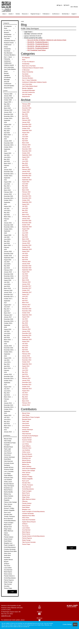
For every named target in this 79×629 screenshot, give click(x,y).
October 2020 (26, 224)
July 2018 (25, 274)
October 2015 (26, 337)
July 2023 (25, 159)
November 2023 (26, 151)
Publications (46, 13)
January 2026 (26, 106)
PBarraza (24, 501)
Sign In (59, 5)
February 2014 (26, 378)
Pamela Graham (26, 503)
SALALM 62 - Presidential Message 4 (37, 48)
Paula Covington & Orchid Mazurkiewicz (33, 511)
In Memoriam (26, 70)
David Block (25, 431)
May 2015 (25, 347)
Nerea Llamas (26, 534)
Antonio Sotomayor (27, 429)
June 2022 (25, 183)
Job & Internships (27, 84)
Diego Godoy (26, 497)
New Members (26, 76)
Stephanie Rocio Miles (28, 515)
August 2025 (25, 112)
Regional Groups (36, 13)
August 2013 (25, 390)
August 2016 (25, 317)
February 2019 (26, 261)
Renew (76, 6)
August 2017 (25, 294)
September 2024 (27, 130)
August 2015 (25, 341)
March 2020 (25, 239)
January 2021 (26, 218)
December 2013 (26, 382)
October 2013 (26, 386)
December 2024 (26, 124)
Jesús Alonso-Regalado (29, 468)
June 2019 (25, 255)
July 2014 (25, 368)
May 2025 (25, 114)
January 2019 (26, 263)
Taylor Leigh (25, 421)
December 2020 (26, 220)
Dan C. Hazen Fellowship (29, 80)
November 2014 (26, 360)
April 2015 (25, 349)
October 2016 (26, 312)
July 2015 (25, 343)
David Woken (26, 507)
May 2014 (25, 372)
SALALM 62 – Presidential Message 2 (38, 44)
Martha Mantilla (26, 462)
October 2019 (26, 247)
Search (67, 5)
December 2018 (26, 265)
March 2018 (25, 280)
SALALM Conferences (28, 92)
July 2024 (25, 134)
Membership (66, 13)
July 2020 (25, 231)
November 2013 (26, 384)
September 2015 (27, 339)
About (4, 13)
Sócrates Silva (26, 482)
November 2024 (26, 126)
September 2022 (27, 179)
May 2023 (25, 163)
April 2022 (25, 188)
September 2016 (27, 315)
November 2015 (26, 335)
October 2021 (26, 200)
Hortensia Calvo (26, 448)
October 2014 (26, 362)
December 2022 (26, 173)
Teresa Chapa (26, 544)
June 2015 (25, 345)
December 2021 (26, 196)
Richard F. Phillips (27, 476)
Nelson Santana (26, 466)
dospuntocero (26, 96)
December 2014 (26, 358)
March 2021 (25, 214)
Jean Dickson (26, 425)
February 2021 (26, 216)
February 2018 (26, 282)
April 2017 (25, 300)
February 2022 (26, 192)
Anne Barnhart (26, 530)
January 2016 (26, 331)
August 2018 (25, 272)
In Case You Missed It (28, 61)
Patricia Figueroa (27, 538)
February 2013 (26, 403)
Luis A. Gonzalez (27, 442)
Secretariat (25, 74)
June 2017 (25, 296)
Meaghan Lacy (26, 509)
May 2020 (25, 235)
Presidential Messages (28, 90)
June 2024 (25, 136)
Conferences (56, 13)
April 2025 (25, 116)
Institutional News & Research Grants (32, 68)
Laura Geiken (26, 528)
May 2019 (25, 257)
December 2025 (26, 108)
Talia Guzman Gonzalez (29, 542)
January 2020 (26, 243)
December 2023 (26, 149)
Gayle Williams (26, 446)
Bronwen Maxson (27, 454)
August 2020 (25, 229)
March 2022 (25, 190)
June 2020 (25, 233)
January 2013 (26, 405)
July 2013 (25, 392)
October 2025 (26, 110)
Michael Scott (26, 495)
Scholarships (25, 63)
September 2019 (27, 249)
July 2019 (25, 253)
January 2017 (26, 306)
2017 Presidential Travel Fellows (36, 50)
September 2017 (27, 292)
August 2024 (25, 132)
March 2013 (25, 401)
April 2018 (25, 278)
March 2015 (25, 351)
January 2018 (26, 284)
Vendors (18, 13)
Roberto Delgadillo (27, 478)
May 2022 (25, 185)
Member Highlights (27, 88)
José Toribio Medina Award (29, 86)
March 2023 (25, 167)
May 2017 (25, 298)
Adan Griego (25, 415)
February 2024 (26, 145)
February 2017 (26, 304)
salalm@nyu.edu (6, 616)
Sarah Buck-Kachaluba (28, 519)
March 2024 (25, 143)
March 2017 (25, 302)
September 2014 (27, 364)
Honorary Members (27, 78)
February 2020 (26, 241)
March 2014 (25, 376)
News (23, 59)
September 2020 (27, 226)
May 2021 (25, 210)
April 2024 (25, 140)
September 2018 (27, 270)
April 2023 (25, 165)
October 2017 (26, 290)
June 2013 (25, 394)
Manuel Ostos (26, 413)
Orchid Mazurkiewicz (28, 489)
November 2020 (26, 222)
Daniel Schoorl (26, 505)
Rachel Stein (25, 474)
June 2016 (25, 321)
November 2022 (26, 175)
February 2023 (26, 169)
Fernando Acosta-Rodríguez (30, 435)
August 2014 (25, 366)
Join (71, 6)
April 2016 (25, 325)
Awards (11, 13)
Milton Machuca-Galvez (28, 499)
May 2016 (25, 323)
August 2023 (25, 157)
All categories (26, 57)
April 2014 (25, 374)
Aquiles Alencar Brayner (29, 521)
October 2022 (26, 177)
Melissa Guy (25, 464)
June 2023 (25, 161)
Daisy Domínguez (27, 456)
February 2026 (26, 104)
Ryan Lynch (25, 480)
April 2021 (25, 212)
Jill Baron (24, 523)
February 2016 (26, 329)
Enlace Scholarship (27, 72)
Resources (25, 13)
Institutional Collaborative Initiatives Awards (34, 82)
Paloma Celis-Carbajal (28, 470)
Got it (75, 624)
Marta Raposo (26, 532)
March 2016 (25, 327)
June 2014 (25, 370)
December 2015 (26, 333)
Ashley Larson (26, 452)
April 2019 (25, 259)
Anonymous (25, 427)
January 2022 (26, 194)
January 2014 (26, 380)
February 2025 (26, 120)
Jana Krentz (25, 423)
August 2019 (25, 251)
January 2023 (26, 171)
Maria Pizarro (26, 493)
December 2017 (26, 286)
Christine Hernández (28, 513)
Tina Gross (25, 526)
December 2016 (26, 308)
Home (22, 21)
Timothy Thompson (27, 485)
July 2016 (25, 319)
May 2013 (25, 397)
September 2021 (27, 202)
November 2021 (26, 198)
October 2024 (26, 128)
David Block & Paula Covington (31, 417)
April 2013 (25, 399)
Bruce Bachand (26, 487)
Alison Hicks (25, 517)
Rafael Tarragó (26, 540)
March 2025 (25, 118)
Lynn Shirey (25, 444)
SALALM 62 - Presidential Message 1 (37, 42)
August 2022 (25, 181)
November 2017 (26, 288)
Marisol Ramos (26, 460)
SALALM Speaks (27, 94)
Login (71, 547)
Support (74, 13)
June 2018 (25, 276)
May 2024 (25, 138)
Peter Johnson (26, 472)
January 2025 (26, 122)
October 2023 (26, 153)
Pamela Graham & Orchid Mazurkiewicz (33, 536)
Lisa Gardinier (26, 450)
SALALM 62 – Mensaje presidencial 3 (38, 46)
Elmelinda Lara (26, 458)
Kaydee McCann (27, 437)
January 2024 (26, 147)
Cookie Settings (67, 624)
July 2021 (25, 206)
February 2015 (26, 353)
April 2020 (25, 237)
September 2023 (27, 155)
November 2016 (26, 310)
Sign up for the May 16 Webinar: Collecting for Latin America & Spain (46, 40)
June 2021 (25, 208)
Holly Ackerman (26, 433)
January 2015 (26, 356)
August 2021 (25, 204)
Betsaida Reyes (26, 419)
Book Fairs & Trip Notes (29, 66)
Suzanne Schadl (26, 440)
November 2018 (26, 267)
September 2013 (27, 388)
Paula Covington (26, 491)
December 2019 (26, 245)
